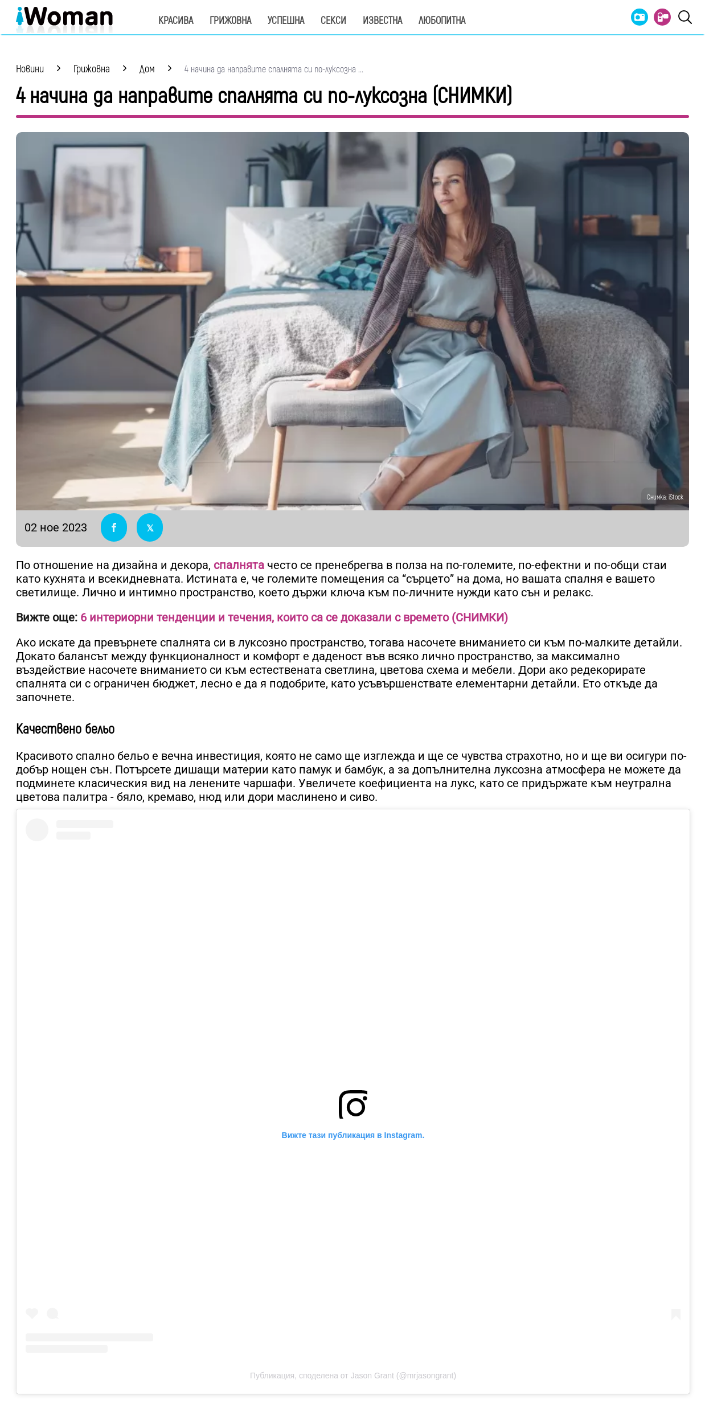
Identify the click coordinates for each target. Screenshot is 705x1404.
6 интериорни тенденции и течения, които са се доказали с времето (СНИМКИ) (294, 617)
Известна (382, 20)
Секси (333, 20)
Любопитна (442, 20)
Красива (175, 20)
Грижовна (230, 20)
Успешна (286, 20)
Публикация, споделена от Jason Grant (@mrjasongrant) (353, 1375)
